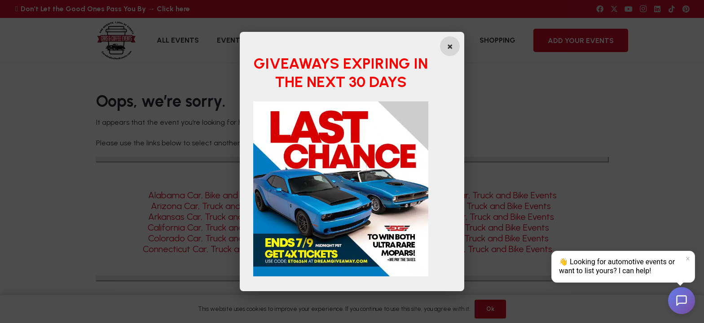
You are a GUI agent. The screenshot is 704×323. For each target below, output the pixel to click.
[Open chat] (681, 300)
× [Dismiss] (688, 259)
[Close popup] (450, 46)
